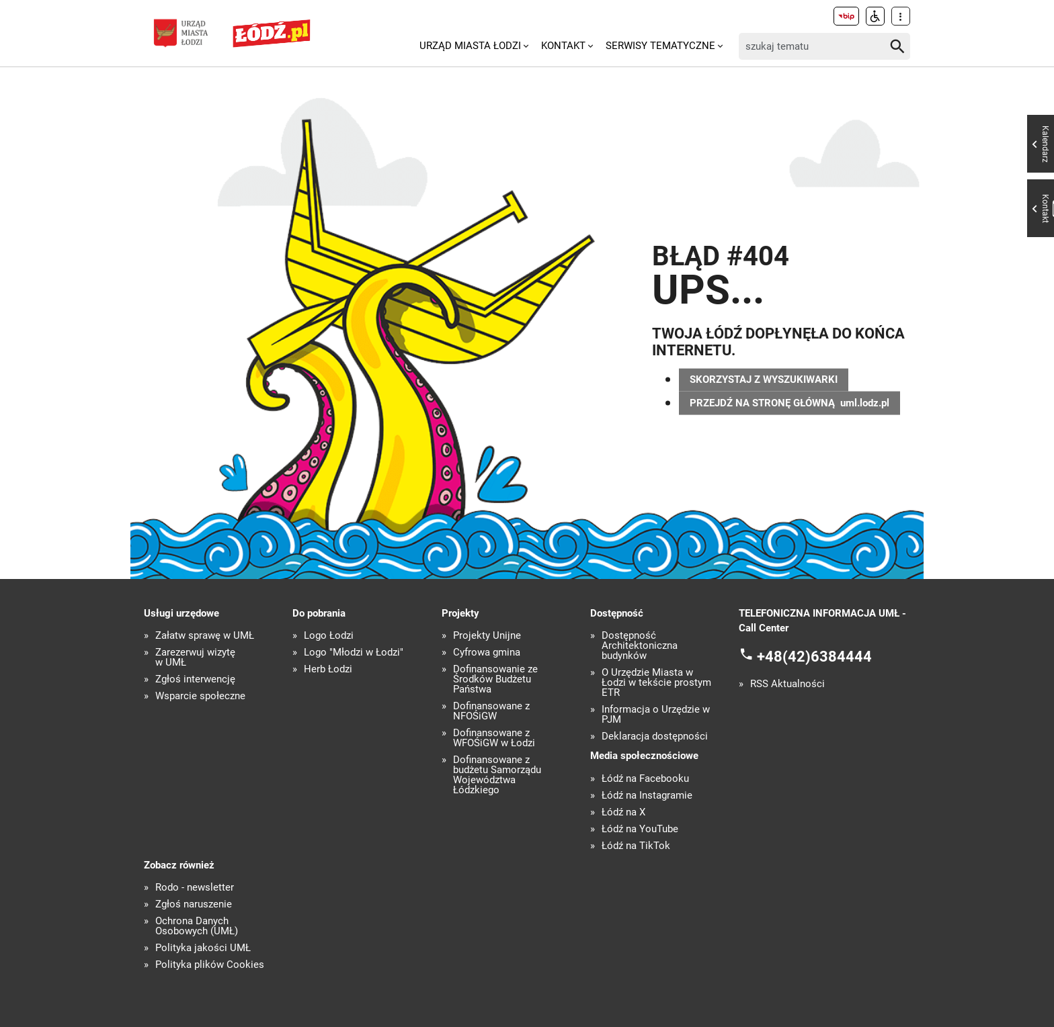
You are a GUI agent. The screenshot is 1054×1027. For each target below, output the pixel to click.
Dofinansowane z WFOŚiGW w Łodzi (494, 738)
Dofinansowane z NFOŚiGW (491, 711)
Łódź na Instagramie (647, 796)
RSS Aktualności (787, 684)
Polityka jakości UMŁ (203, 948)
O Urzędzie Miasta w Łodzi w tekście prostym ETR (656, 683)
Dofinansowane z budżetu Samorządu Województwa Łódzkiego (497, 775)
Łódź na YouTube (640, 829)
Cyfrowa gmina (486, 653)
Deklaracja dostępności (655, 736)
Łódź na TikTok (636, 846)
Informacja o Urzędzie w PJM (656, 715)
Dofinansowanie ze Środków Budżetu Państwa (495, 679)
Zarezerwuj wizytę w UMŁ (195, 658)
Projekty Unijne (487, 636)
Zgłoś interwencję (195, 679)
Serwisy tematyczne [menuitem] (660, 46)
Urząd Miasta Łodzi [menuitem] (470, 46)
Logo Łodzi (329, 636)
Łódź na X (623, 812)
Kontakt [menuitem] (563, 46)
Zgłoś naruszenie (193, 904)
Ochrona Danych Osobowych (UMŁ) (196, 926)
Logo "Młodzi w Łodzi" (353, 653)
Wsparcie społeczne (200, 696)
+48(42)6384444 (814, 656)
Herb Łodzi (328, 669)
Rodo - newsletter (194, 888)
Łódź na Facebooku (645, 779)
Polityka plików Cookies (209, 965)
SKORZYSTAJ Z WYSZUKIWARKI (764, 379)
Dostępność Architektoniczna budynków (640, 646)
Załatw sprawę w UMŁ (204, 636)
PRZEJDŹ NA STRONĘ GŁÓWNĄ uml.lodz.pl (789, 403)
